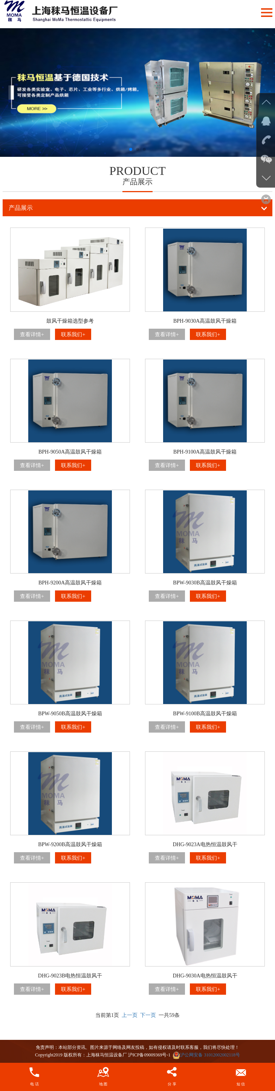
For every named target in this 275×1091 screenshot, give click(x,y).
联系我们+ (73, 334)
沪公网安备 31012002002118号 (206, 1055)
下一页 (148, 1015)
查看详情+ (32, 334)
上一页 (130, 1015)
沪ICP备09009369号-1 (149, 1055)
